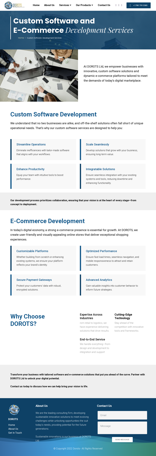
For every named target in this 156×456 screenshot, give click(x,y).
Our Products (83, 5)
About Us (49, 5)
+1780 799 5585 (138, 5)
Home (36, 5)
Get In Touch (15, 432)
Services (64, 5)
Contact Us (104, 5)
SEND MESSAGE (122, 440)
